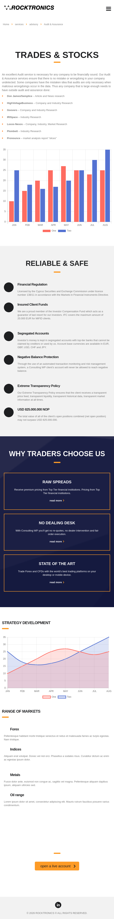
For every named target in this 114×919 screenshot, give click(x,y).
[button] (57, 866)
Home (6, 24)
